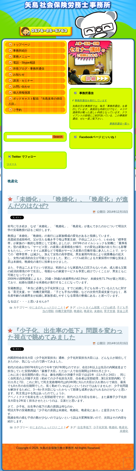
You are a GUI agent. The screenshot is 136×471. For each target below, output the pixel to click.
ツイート (12, 164)
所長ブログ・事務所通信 (28, 68)
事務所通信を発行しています (91, 100)
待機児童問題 (63, 311)
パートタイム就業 (88, 307)
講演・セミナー (23, 80)
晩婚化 (78, 311)
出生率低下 (84, 427)
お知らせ (18, 74)
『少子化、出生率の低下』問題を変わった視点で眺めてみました (65, 334)
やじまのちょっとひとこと (46, 307)
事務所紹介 (20, 50)
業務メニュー (21, 56)
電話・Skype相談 (24, 62)
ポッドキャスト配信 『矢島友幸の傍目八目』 (35, 101)
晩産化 (88, 311)
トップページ (21, 44)
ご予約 (17, 109)
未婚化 (98, 311)
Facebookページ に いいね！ (98, 137)
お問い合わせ (21, 86)
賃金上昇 (122, 311)
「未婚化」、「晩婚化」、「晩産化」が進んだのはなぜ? (68, 202)
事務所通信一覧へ (119, 123)
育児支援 (109, 311)
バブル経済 (108, 307)
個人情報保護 (21, 92)
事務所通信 (86, 93)
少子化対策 (100, 427)
